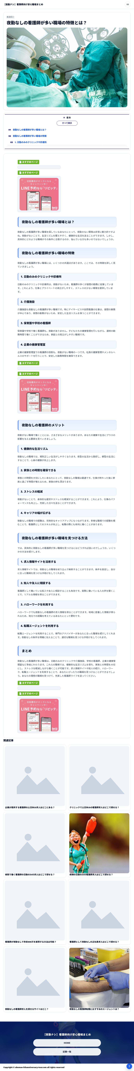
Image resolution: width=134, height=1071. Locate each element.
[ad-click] (39, 168)
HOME (67, 1042)
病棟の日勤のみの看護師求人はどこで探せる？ (91, 876)
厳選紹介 (10, 16)
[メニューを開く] (128, 4)
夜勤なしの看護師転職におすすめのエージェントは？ (94, 1011)
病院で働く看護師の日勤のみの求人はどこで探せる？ (30, 876)
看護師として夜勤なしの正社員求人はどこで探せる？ (94, 943)
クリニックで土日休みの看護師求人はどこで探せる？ (94, 809)
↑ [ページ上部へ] (129, 1066)
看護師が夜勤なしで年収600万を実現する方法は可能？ (30, 943)
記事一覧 (67, 1051)
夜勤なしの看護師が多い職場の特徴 (30, 138)
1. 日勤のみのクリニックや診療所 (31, 144)
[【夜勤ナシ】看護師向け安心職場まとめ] (23, 4)
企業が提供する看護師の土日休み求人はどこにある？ (30, 809)
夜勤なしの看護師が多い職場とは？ (30, 131)
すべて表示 (67, 125)
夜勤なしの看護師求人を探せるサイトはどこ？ (27, 1011)
